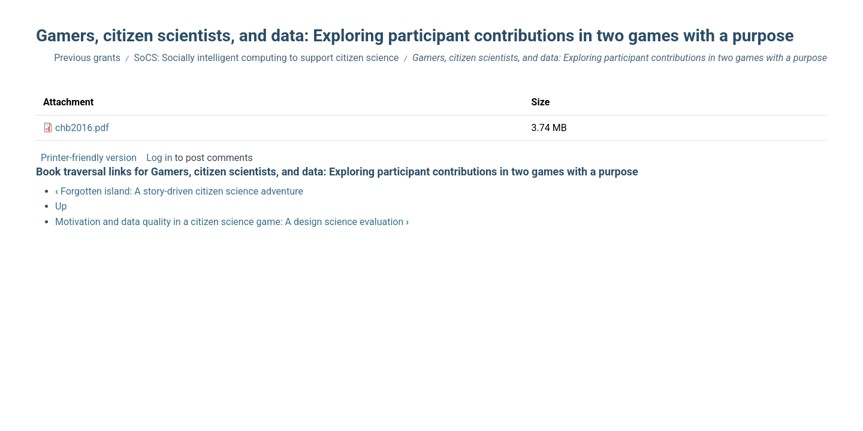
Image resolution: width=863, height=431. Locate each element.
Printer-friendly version (89, 157)
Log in (159, 157)
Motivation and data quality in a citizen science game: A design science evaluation (232, 221)
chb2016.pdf (82, 127)
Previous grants (87, 57)
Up (61, 206)
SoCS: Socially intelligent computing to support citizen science (266, 57)
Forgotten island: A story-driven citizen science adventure (179, 191)
